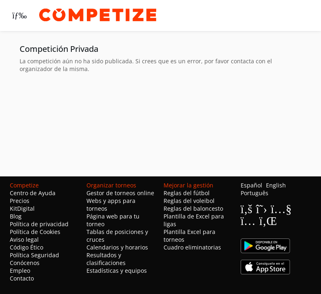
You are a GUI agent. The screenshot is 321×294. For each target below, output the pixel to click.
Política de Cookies (35, 232)
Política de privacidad (39, 224)
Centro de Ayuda (32, 193)
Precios (19, 201)
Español (251, 185)
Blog (16, 216)
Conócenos (25, 263)
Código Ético (26, 247)
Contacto (22, 278)
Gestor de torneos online (120, 193)
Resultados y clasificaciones (106, 259)
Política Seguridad (34, 255)
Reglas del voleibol (189, 201)
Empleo (20, 270)
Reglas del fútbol (187, 193)
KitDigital (22, 208)
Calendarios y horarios (117, 247)
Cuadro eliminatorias (192, 247)
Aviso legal (24, 239)
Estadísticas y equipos (116, 270)
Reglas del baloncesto (193, 208)
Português (254, 193)
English (276, 185)
